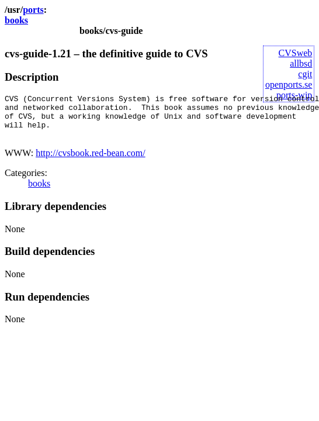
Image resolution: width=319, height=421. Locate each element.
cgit (305, 74)
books (16, 20)
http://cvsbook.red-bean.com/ (90, 162)
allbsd (301, 63)
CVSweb (296, 53)
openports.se (288, 84)
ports (33, 10)
